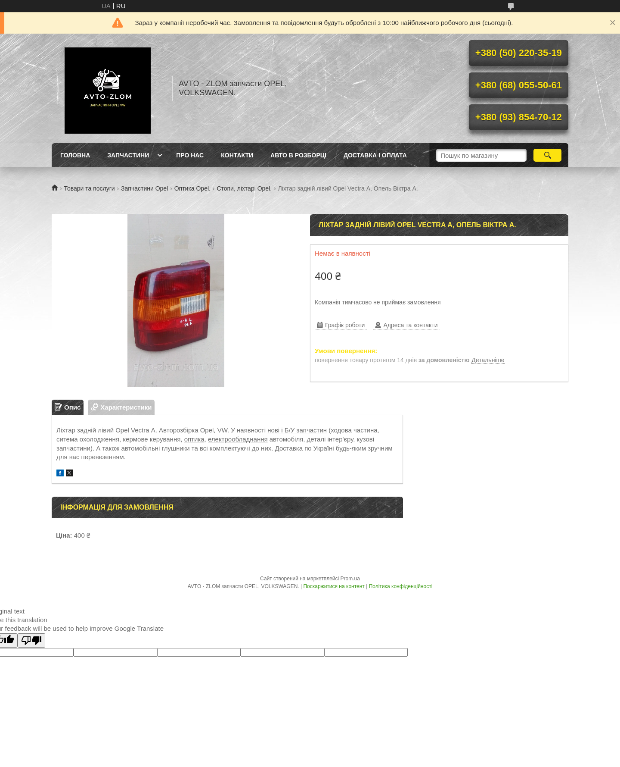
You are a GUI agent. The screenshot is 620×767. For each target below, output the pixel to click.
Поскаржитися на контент (333, 586)
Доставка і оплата (375, 155)
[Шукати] (547, 155)
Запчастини (128, 155)
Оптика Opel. (192, 188)
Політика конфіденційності (401, 586)
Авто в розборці (298, 155)
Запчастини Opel (144, 188)
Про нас (190, 155)
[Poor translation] (31, 640)
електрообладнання (238, 439)
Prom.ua (350, 579)
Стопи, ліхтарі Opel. (244, 188)
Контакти (237, 155)
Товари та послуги (89, 188)
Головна (75, 155)
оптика (194, 439)
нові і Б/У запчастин (297, 430)
